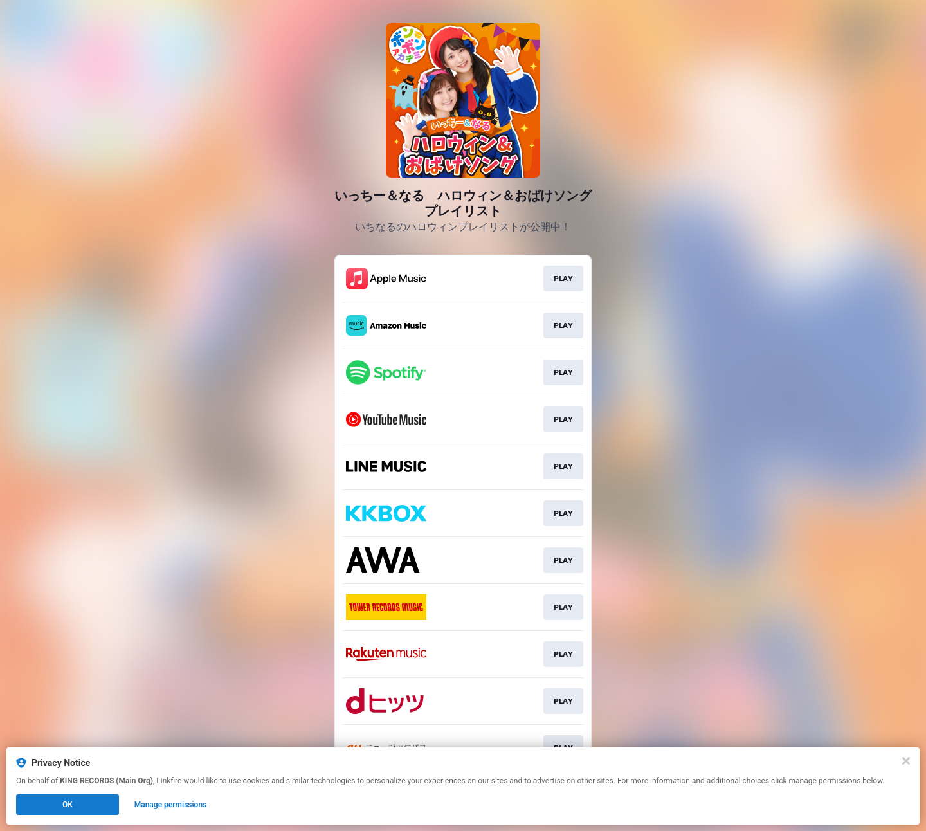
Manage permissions (170, 804)
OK (67, 804)
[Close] (906, 761)
